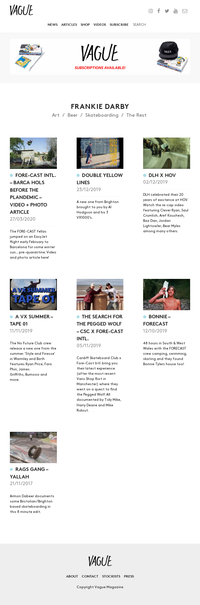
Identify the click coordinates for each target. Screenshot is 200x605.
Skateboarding (101, 115)
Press (129, 576)
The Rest (136, 115)
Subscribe (119, 24)
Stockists (111, 576)
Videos (99, 24)
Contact (90, 576)
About (72, 576)
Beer (72, 115)
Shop (85, 24)
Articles (69, 24)
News (52, 24)
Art (56, 115)
